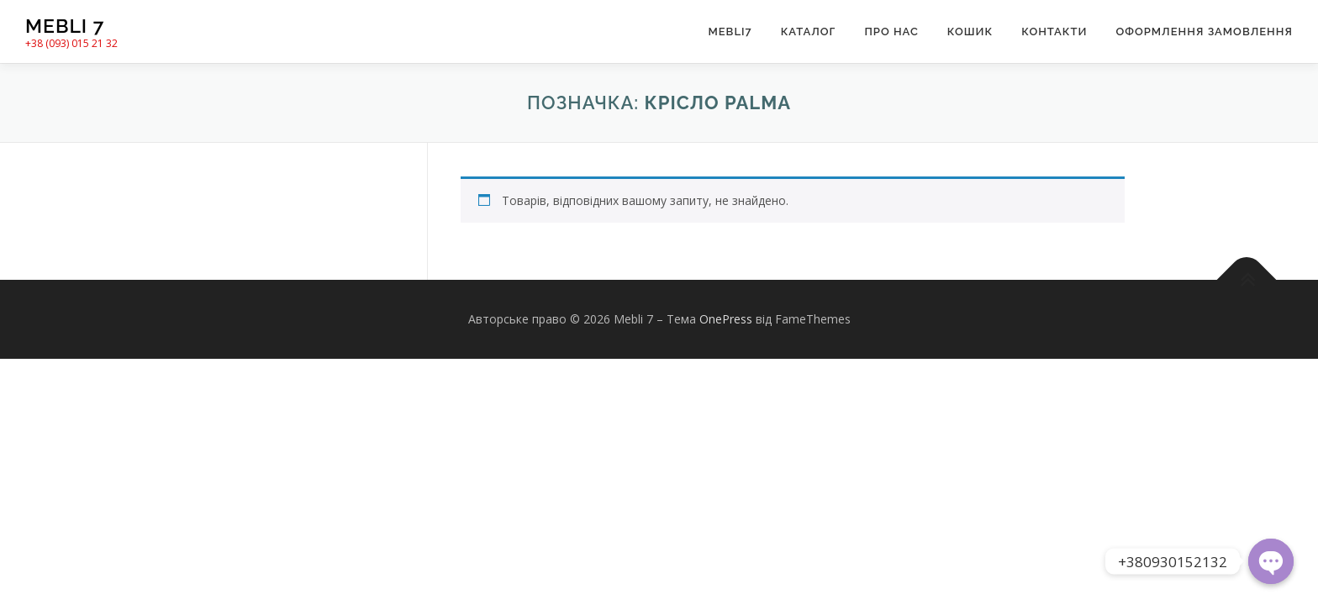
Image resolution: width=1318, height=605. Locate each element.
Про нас (891, 31)
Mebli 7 (64, 25)
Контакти (1054, 31)
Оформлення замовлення (1204, 31)
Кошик (970, 31)
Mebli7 (729, 31)
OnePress (725, 319)
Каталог (808, 31)
